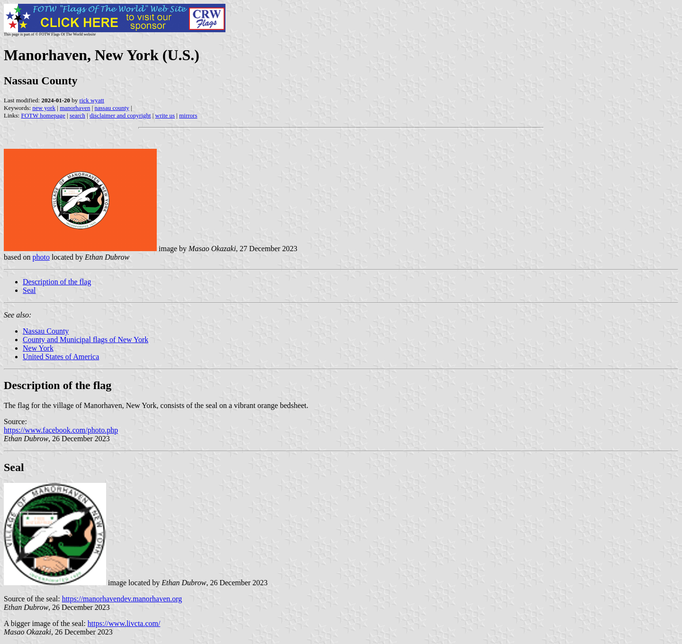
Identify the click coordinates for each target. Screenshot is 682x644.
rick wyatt (92, 100)
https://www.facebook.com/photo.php (61, 430)
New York (38, 348)
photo (40, 257)
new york (43, 107)
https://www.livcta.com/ (124, 623)
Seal (29, 290)
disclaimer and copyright (120, 115)
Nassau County (46, 331)
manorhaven (75, 107)
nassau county (112, 107)
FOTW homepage (43, 115)
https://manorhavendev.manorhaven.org (122, 599)
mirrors (188, 115)
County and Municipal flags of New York (85, 340)
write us (165, 115)
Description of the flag (57, 282)
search (77, 115)
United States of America (61, 357)
